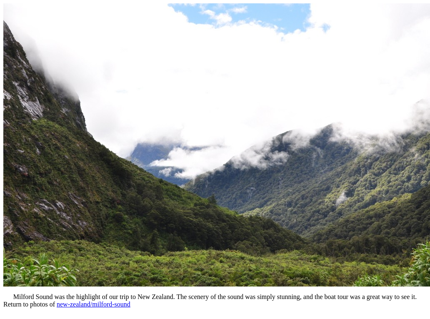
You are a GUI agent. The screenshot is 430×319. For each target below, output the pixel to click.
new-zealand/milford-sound (93, 304)
